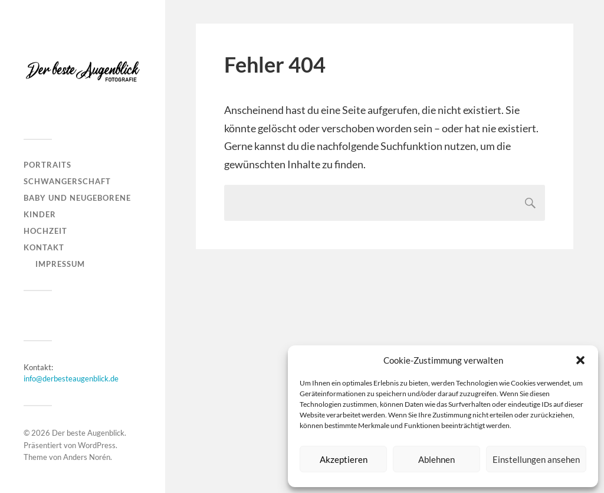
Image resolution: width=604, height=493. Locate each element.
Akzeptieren (343, 459)
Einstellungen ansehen (536, 459)
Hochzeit (45, 231)
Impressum (60, 264)
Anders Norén (86, 457)
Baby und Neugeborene (77, 198)
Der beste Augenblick (88, 433)
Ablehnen (436, 459)
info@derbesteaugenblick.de (71, 378)
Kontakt (44, 247)
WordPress (97, 445)
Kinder (40, 214)
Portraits (47, 164)
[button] (580, 360)
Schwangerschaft (67, 181)
